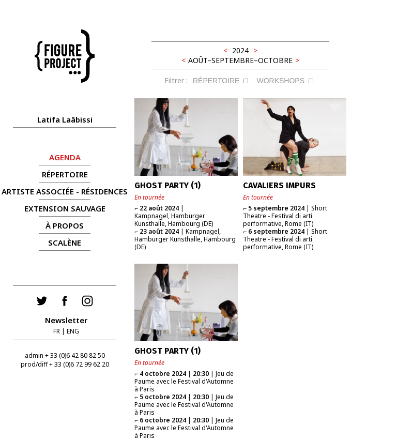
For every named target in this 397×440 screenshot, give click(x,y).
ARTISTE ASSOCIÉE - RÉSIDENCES (65, 191)
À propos (64, 225)
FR (56, 331)
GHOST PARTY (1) (167, 185)
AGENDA (65, 157)
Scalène (64, 242)
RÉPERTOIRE (65, 174)
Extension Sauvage (64, 208)
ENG (73, 331)
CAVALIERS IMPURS (279, 185)
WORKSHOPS (280, 81)
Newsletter (66, 320)
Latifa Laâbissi (65, 119)
